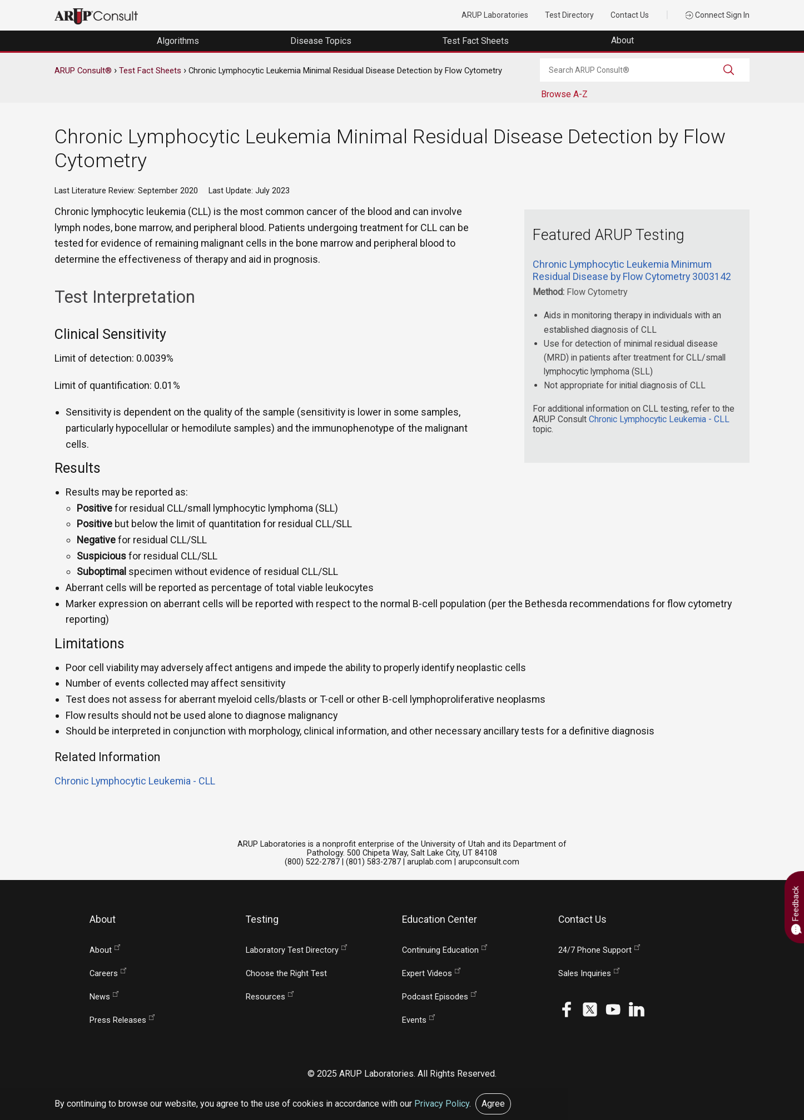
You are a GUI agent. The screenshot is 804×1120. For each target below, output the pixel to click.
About (623, 40)
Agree (493, 1103)
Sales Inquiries (584, 973)
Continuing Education (440, 950)
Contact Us (630, 15)
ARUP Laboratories (494, 15)
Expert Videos (427, 973)
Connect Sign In (717, 15)
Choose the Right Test (286, 973)
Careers (104, 973)
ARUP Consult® (83, 71)
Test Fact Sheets (150, 71)
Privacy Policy (441, 1103)
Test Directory (569, 15)
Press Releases (118, 1020)
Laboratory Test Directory (292, 950)
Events (414, 1020)
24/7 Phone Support (595, 950)
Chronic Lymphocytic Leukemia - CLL (659, 419)
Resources (265, 997)
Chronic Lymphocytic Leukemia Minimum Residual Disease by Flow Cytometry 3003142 (632, 270)
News (100, 997)
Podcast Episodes (435, 997)
